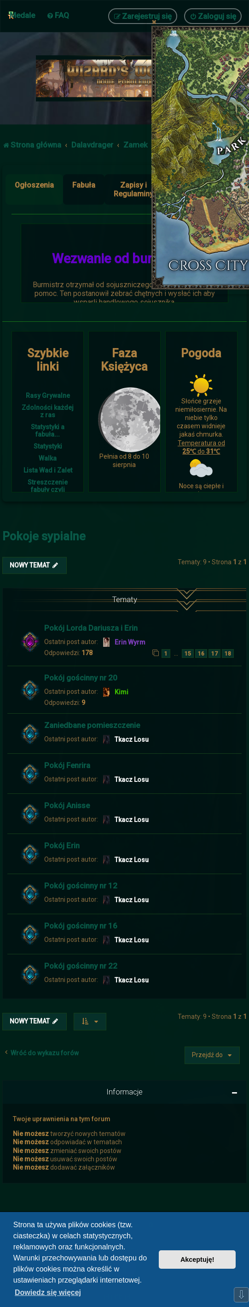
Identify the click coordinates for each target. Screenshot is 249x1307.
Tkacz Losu (132, 739)
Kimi (121, 692)
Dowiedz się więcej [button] (48, 1292)
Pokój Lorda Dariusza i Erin (91, 628)
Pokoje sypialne (44, 536)
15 (188, 653)
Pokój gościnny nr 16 (80, 925)
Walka (48, 458)
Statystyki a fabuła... (47, 430)
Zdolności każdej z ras (48, 411)
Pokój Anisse (67, 805)
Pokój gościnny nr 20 (80, 677)
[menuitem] (57, 15)
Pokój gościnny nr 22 (80, 965)
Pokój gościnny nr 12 (80, 885)
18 (228, 653)
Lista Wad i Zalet (47, 470)
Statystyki (48, 446)
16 (201, 653)
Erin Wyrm (130, 642)
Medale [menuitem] (22, 15)
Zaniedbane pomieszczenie (92, 725)
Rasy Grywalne (48, 395)
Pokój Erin (62, 845)
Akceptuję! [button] (197, 1259)
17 (214, 653)
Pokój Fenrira (67, 765)
